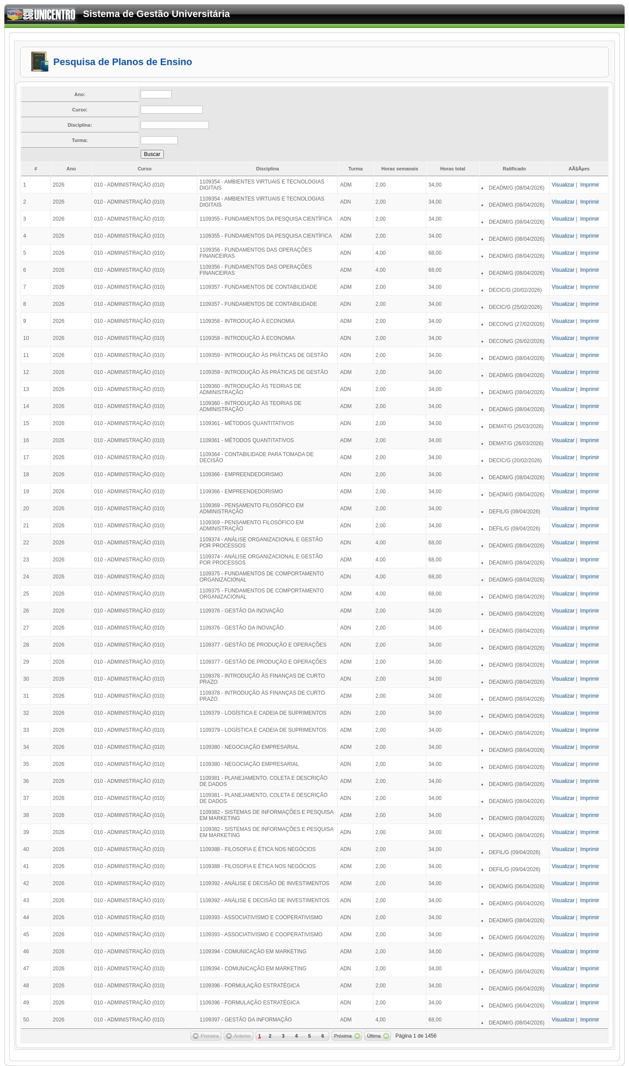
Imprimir (589, 185)
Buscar (152, 154)
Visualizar (563, 185)
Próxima (343, 1035)
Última (373, 1035)
